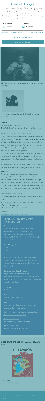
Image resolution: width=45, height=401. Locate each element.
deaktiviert (28, 26)
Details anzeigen (36, 32)
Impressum (5, 32)
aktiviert (9, 26)
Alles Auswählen (23, 42)
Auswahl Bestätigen (23, 37)
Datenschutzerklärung (36, 16)
